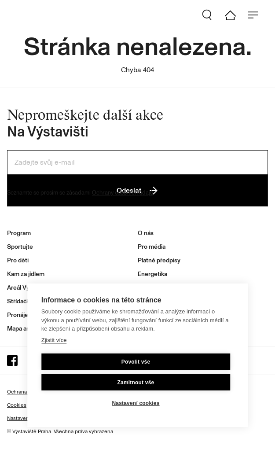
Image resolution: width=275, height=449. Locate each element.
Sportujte (20, 247)
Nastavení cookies (135, 403)
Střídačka (20, 301)
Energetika (152, 274)
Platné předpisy (159, 260)
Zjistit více (54, 340)
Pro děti (18, 260)
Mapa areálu (23, 328)
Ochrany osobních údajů (122, 193)
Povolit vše (135, 362)
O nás (146, 233)
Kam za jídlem (25, 274)
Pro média (151, 247)
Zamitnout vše (135, 382)
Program (19, 233)
